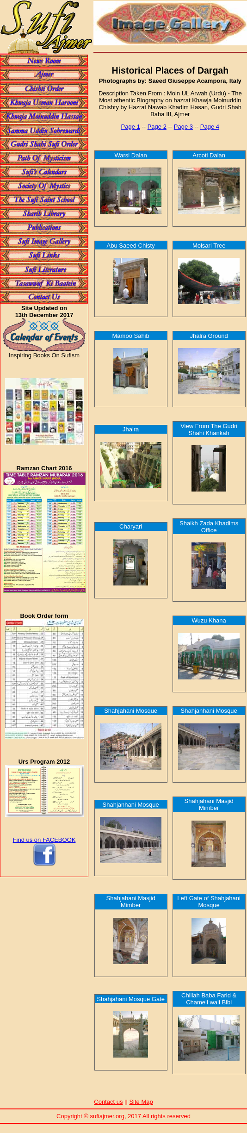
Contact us (108, 1101)
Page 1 (130, 126)
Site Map (141, 1101)
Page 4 (209, 126)
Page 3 (183, 126)
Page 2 (157, 126)
